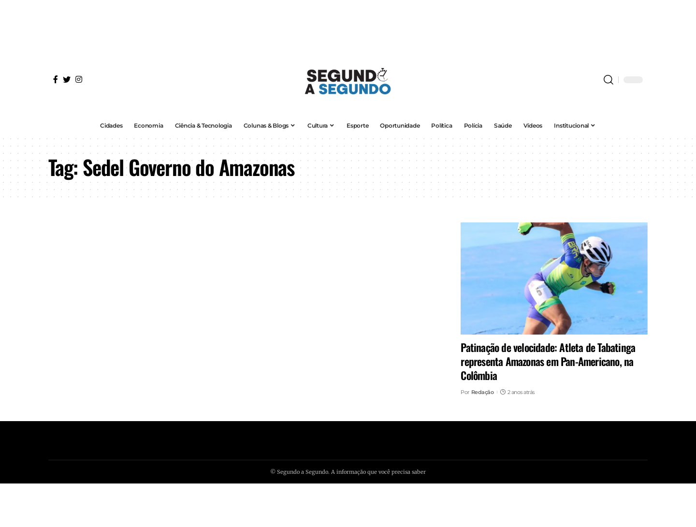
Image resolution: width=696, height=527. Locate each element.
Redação (482, 392)
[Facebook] (55, 79)
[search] (608, 80)
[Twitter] (66, 79)
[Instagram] (79, 79)
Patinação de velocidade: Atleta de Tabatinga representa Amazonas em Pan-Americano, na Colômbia (548, 360)
